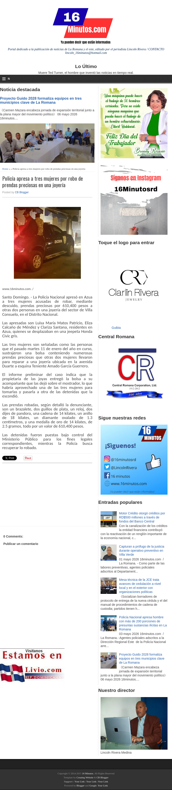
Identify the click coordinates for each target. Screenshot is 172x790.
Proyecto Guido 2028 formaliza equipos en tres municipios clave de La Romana (41, 100)
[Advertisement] (37, 494)
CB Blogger (22, 192)
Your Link (80, 781)
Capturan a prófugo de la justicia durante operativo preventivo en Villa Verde (141, 550)
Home (5, 168)
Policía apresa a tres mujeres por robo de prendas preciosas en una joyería (42, 181)
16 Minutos (87, 773)
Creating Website (84, 777)
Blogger (80, 785)
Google (93, 785)
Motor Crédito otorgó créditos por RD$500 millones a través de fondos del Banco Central (142, 517)
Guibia (116, 327)
